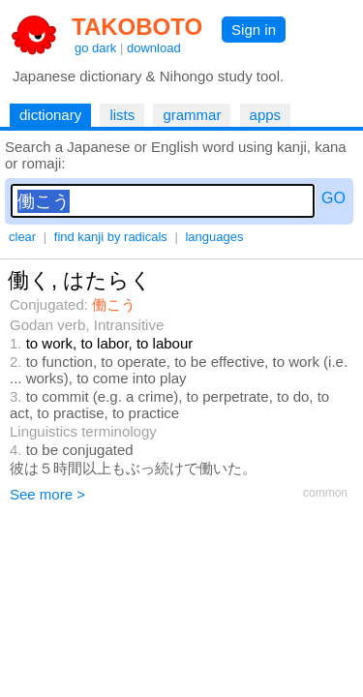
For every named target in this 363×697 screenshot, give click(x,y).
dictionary (50, 114)
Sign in (253, 29)
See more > (47, 494)
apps (266, 114)
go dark (95, 48)
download (154, 48)
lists (122, 114)
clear (22, 236)
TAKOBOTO (137, 27)
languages (214, 236)
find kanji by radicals (110, 236)
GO (333, 198)
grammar (192, 114)
